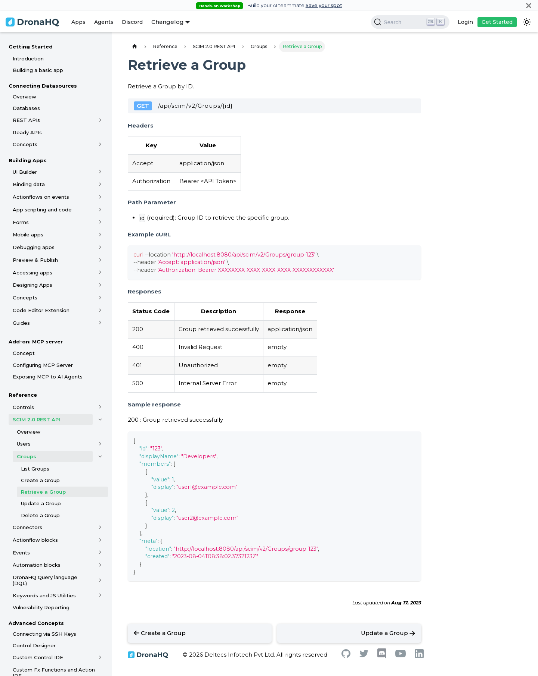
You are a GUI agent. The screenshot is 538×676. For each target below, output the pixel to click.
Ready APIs (27, 132)
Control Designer (34, 645)
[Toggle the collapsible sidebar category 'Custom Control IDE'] (100, 657)
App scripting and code (42, 210)
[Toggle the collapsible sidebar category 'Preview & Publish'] (100, 259)
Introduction (28, 59)
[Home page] (134, 46)
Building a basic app (38, 70)
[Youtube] (400, 655)
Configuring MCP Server (43, 365)
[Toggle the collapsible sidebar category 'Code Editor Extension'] (100, 310)
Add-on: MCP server (36, 342)
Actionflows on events (41, 197)
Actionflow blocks (35, 540)
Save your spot (324, 5)
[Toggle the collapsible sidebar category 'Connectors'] (100, 527)
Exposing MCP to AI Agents (48, 377)
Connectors (27, 527)
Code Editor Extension (41, 310)
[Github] (345, 655)
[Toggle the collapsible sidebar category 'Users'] (100, 443)
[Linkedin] (419, 656)
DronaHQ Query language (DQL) (45, 580)
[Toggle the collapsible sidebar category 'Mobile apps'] (100, 234)
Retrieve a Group (43, 492)
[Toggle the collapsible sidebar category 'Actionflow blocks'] (100, 539)
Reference (23, 395)
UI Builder (25, 172)
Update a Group (41, 503)
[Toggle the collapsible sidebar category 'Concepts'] (100, 144)
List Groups (35, 469)
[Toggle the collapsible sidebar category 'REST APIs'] (100, 120)
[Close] (528, 5)
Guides (21, 323)
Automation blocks (37, 565)
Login (465, 22)
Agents (104, 22)
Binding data (29, 184)
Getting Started (31, 47)
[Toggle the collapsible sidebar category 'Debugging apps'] (100, 247)
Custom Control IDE (38, 657)
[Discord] (381, 656)
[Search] (410, 22)
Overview (24, 97)
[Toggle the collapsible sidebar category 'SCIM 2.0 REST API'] (100, 419)
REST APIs (26, 120)
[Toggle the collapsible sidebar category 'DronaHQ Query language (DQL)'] (100, 580)
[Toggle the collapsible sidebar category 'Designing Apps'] (100, 284)
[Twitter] (363, 655)
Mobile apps (28, 235)
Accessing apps (32, 273)
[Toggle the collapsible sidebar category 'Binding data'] (100, 184)
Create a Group (40, 480)
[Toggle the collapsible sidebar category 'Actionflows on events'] (100, 196)
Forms (21, 222)
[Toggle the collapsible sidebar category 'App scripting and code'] (100, 209)
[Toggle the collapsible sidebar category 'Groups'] (100, 456)
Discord (132, 22)
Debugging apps (34, 247)
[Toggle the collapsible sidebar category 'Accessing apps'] (100, 272)
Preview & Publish (35, 260)
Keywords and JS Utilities (44, 595)
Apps (78, 22)
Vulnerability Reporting (41, 607)
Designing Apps (32, 285)
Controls (23, 407)
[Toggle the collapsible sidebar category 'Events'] (100, 552)
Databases (26, 108)
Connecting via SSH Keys (44, 634)
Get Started (497, 22)
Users (24, 444)
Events (21, 553)
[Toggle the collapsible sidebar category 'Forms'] (100, 222)
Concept (24, 353)
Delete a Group (40, 515)
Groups (26, 456)
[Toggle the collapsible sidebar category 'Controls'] (100, 407)
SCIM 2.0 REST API (36, 419)
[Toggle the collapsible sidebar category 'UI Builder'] (100, 171)
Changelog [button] (167, 21)
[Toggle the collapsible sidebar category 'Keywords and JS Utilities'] (100, 595)
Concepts (25, 144)
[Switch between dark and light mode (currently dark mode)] (526, 22)
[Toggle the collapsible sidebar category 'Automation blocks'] (100, 564)
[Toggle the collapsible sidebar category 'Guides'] (100, 322)
